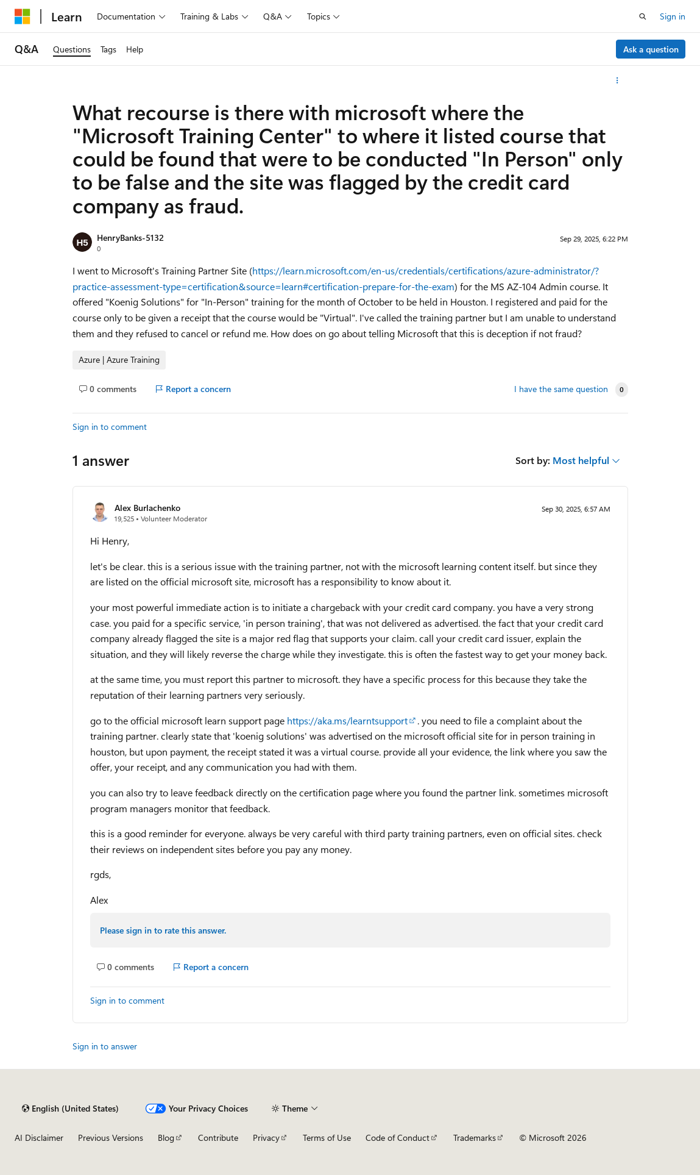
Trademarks (474, 1137)
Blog (166, 1137)
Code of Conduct (398, 1137)
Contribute (218, 1137)
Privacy (266, 1137)
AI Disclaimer (39, 1137)
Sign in (672, 16)
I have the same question (561, 389)
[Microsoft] (22, 16)
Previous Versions (110, 1137)
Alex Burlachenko (147, 507)
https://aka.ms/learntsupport (347, 720)
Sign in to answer (104, 1046)
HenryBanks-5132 (130, 237)
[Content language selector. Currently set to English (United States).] (70, 1108)
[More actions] (617, 80)
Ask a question (651, 49)
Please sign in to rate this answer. (163, 930)
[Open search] (643, 16)
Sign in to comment (109, 426)
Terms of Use (327, 1137)
